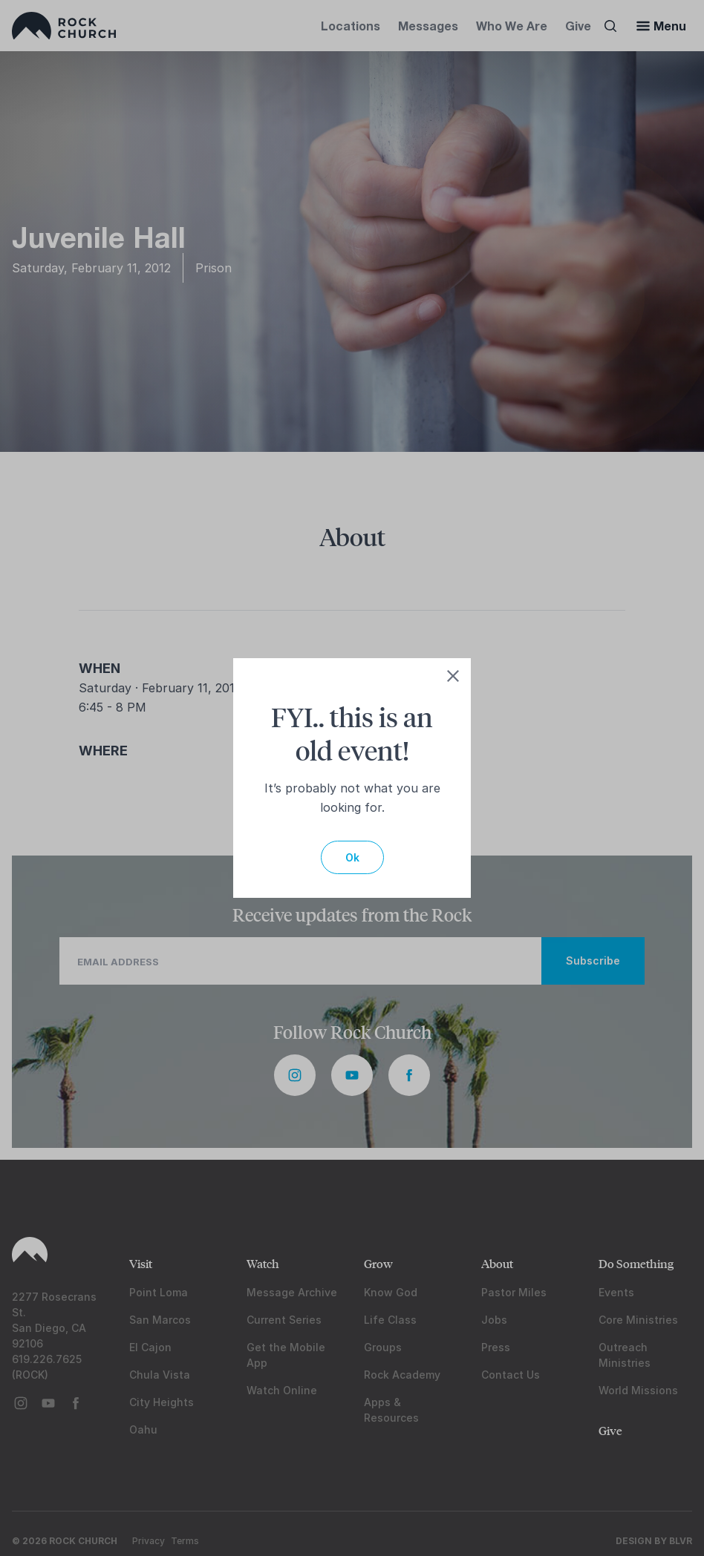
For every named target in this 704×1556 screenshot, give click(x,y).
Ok (352, 857)
